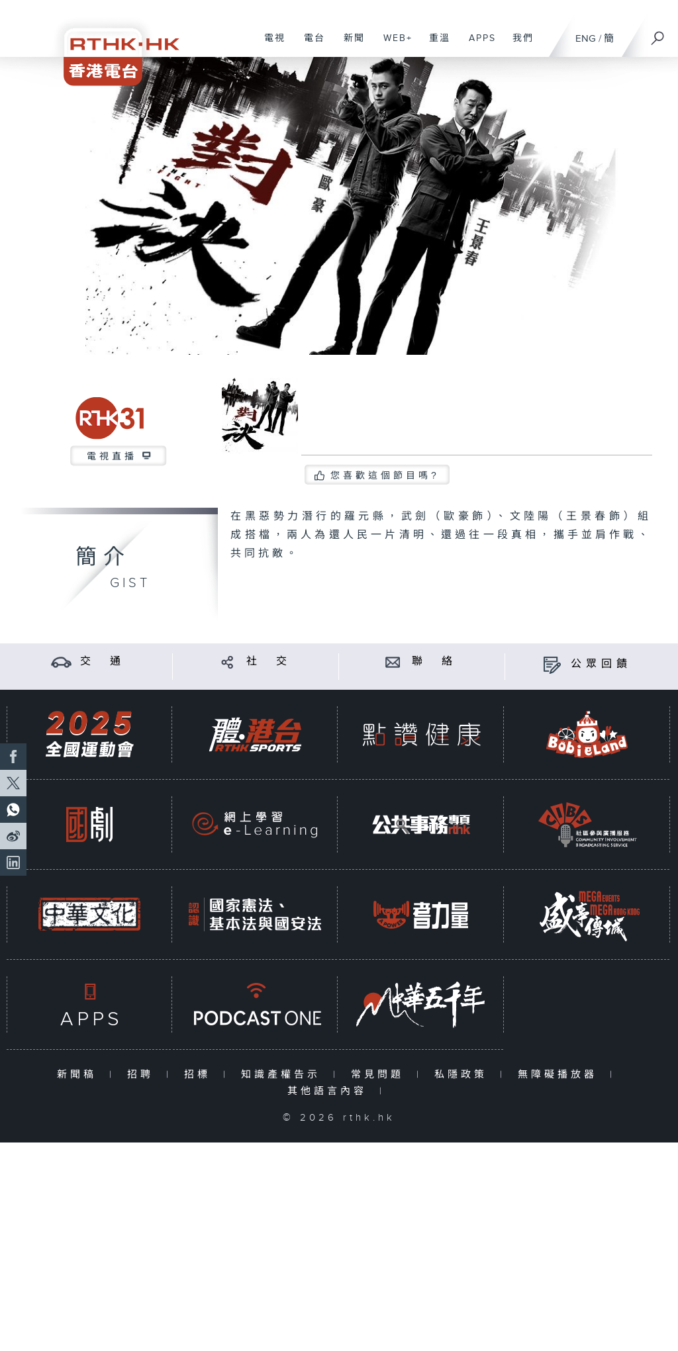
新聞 (349, 45)
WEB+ (392, 45)
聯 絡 (434, 661)
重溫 (434, 45)
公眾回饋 (601, 664)
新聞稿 (80, 1074)
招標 (200, 1074)
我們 (518, 45)
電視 (269, 45)
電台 (309, 45)
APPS (477, 45)
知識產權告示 (283, 1074)
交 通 (102, 661)
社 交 (268, 661)
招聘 (143, 1074)
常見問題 (380, 1074)
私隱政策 (463, 1074)
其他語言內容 (330, 1091)
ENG (585, 38)
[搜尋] (658, 34)
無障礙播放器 (560, 1074)
